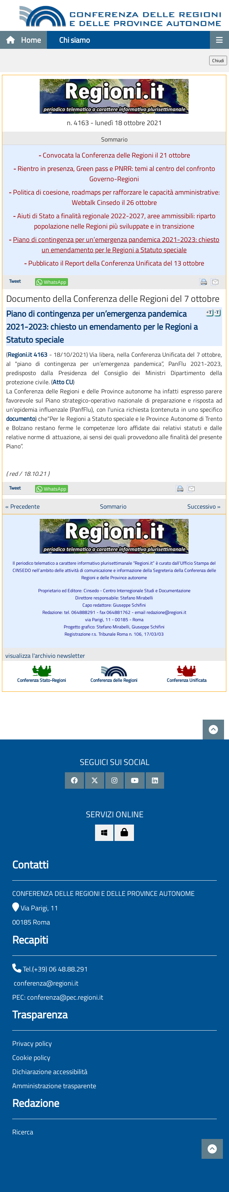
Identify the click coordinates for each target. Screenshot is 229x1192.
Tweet (15, 281)
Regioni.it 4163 (27, 354)
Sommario (113, 506)
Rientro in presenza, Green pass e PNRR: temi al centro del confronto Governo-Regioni (116, 173)
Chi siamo (74, 40)
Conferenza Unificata (186, 680)
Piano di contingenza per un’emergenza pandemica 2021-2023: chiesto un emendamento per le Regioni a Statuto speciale (116, 244)
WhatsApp (55, 282)
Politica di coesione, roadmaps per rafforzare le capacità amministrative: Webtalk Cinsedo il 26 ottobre (116, 197)
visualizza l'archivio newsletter (45, 655)
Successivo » (204, 506)
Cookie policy (31, 1057)
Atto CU (63, 382)
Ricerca (22, 1132)
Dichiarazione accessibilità (49, 1071)
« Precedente (22, 506)
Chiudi (218, 60)
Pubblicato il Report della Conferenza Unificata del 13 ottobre (116, 263)
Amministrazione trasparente (54, 1086)
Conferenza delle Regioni (113, 680)
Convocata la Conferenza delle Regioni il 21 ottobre (116, 155)
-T (216, 312)
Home (23, 40)
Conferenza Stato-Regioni (41, 680)
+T (209, 312)
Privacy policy (32, 1043)
